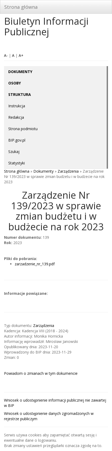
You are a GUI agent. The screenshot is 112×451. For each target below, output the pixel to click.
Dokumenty (43, 171)
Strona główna (21, 7)
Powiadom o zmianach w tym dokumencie (41, 373)
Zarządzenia (68, 171)
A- (6, 55)
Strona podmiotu (23, 128)
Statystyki (16, 162)
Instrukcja (16, 105)
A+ (21, 55)
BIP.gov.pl (16, 140)
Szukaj (13, 151)
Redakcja (16, 117)
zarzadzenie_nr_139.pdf (35, 263)
